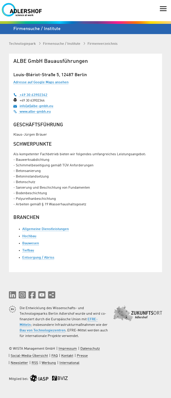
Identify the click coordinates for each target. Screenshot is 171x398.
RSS (35, 363)
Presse (82, 356)
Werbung (49, 363)
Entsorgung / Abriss (38, 257)
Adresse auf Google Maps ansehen (41, 82)
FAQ (54, 356)
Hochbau (29, 236)
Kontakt (67, 356)
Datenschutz (90, 349)
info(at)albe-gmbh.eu (36, 106)
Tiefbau (28, 250)
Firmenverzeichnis (103, 44)
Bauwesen (30, 243)
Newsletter (19, 363)
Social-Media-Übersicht (29, 356)
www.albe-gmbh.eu (32, 112)
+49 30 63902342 (30, 95)
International (69, 363)
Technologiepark (23, 44)
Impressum (68, 349)
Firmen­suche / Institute (62, 44)
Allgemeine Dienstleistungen (45, 229)
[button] (12, 295)
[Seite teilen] (52, 295)
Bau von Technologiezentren (42, 330)
